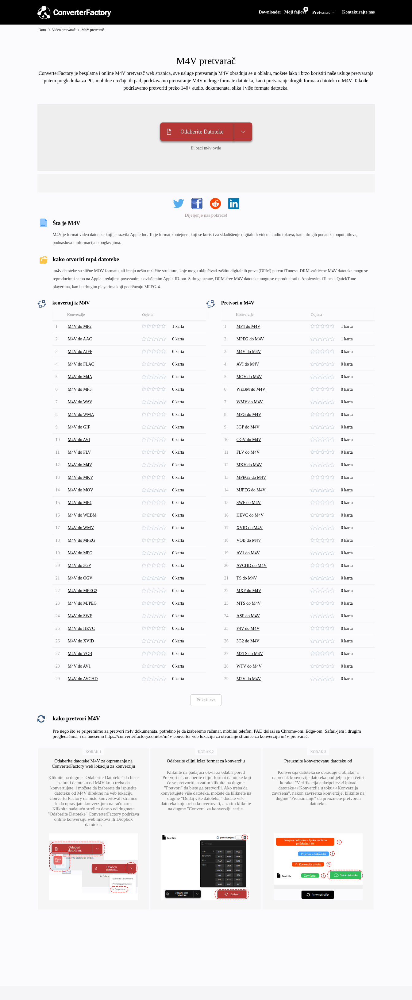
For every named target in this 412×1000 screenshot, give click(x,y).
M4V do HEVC (81, 628)
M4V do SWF (80, 616)
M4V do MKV (80, 477)
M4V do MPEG (81, 540)
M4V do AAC (80, 339)
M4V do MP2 (80, 326)
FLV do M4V (248, 452)
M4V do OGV (80, 578)
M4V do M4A (80, 376)
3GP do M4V (248, 427)
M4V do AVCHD (83, 678)
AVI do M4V (248, 364)
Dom (42, 30)
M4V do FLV (79, 452)
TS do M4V (247, 578)
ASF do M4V (248, 616)
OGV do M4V (249, 439)
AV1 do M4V (248, 553)
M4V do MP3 (80, 389)
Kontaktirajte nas (358, 12)
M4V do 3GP (79, 565)
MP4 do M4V (248, 326)
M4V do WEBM (82, 515)
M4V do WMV (81, 527)
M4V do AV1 (79, 666)
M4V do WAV (80, 402)
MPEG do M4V (250, 339)
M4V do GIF (79, 427)
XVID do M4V (250, 527)
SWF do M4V (249, 502)
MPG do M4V (249, 414)
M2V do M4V (249, 678)
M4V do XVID (81, 641)
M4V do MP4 (80, 502)
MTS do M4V (249, 603)
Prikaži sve (206, 700)
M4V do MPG (80, 553)
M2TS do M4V (250, 653)
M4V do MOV (80, 490)
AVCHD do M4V (252, 565)
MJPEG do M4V (251, 490)
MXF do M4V (249, 590)
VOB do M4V (249, 540)
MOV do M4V (249, 376)
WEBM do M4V (251, 389)
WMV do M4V (250, 402)
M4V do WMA (81, 414)
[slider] (156, 327)
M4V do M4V (80, 465)
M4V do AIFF (80, 351)
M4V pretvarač (93, 30)
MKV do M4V (249, 465)
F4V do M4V (248, 628)
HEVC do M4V (250, 515)
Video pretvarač (63, 30)
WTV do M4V (249, 666)
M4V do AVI (79, 439)
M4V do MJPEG (82, 603)
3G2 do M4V (248, 641)
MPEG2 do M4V (251, 477)
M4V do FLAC (81, 364)
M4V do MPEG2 (82, 590)
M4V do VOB (80, 653)
